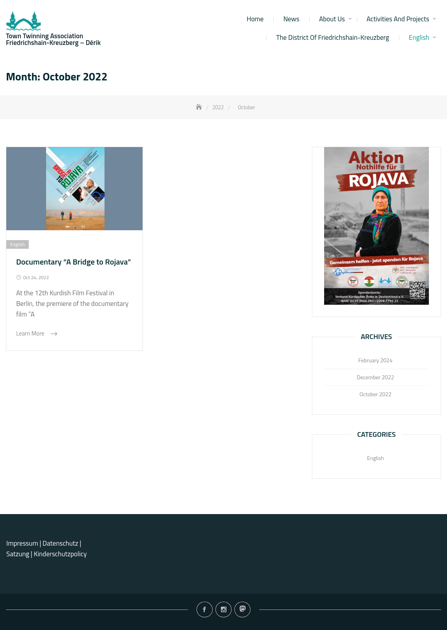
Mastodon (242, 609)
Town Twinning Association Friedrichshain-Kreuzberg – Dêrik (53, 39)
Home (255, 19)
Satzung (17, 554)
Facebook (205, 609)
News (291, 19)
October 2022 (375, 394)
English (419, 37)
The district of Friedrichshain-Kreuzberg (332, 37)
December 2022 (375, 377)
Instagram (223, 609)
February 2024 (375, 360)
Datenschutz (61, 543)
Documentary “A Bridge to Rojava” (73, 261)
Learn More (31, 333)
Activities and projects (398, 19)
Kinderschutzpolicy (60, 554)
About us (332, 19)
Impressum (22, 543)
